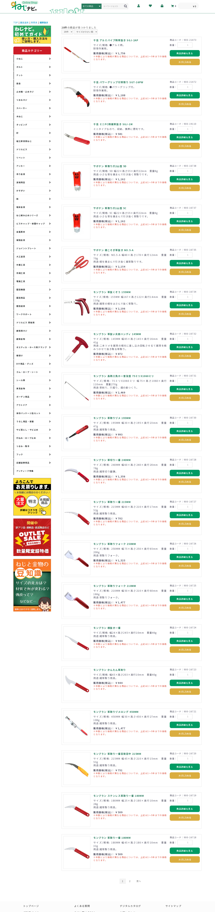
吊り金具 (20, 174)
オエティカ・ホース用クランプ (31, 347)
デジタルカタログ (130, 906)
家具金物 (20, 388)
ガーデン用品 (23, 396)
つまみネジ (21, 99)
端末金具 (20, 207)
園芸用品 (20, 297)
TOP (15, 22)
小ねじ (19, 58)
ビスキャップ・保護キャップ (30, 223)
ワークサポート (24, 314)
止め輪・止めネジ (25, 91)
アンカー (20, 165)
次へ (138, 881)
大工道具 (20, 256)
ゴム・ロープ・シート (27, 372)
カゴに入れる (184, 62)
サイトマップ (173, 906)
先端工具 (20, 273)
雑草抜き (44, 22)
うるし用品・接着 (25, 421)
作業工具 (20, 264)
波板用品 (20, 182)
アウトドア (21, 405)
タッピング (21, 124)
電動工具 (20, 281)
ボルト (19, 67)
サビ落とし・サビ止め (27, 429)
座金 (18, 83)
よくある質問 (82, 906)
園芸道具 (24, 22)
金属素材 (20, 231)
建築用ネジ (21, 330)
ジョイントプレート (26, 248)
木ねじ (19, 116)
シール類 (20, 380)
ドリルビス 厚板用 (25, 322)
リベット (20, 157)
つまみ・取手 (23, 446)
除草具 (34, 22)
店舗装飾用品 (23, 462)
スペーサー (21, 108)
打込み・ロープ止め (26, 438)
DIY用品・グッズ (24, 363)
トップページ (31, 906)
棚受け (19, 355)
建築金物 (20, 339)
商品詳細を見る (185, 53)
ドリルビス (21, 149)
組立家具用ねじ (24, 141)
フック (19, 454)
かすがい (20, 190)
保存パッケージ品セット (28, 413)
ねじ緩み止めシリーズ (27, 215)
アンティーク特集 (25, 470)
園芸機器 (20, 289)
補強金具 (20, 240)
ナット (19, 75)
